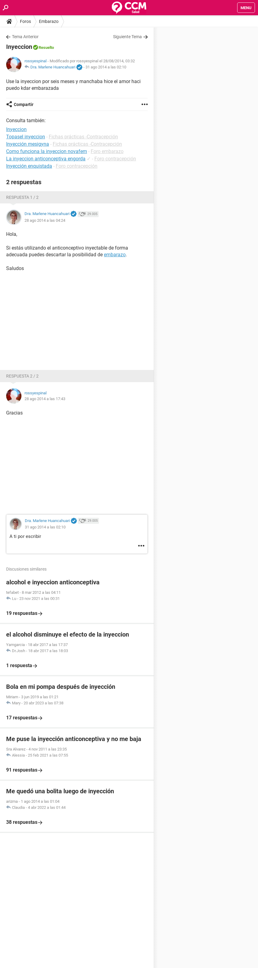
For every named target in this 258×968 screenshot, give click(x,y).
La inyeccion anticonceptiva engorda (45, 159)
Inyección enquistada (29, 166)
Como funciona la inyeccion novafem (46, 151)
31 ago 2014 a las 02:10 (105, 67)
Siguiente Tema (127, 36)
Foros (25, 21)
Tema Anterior (25, 36)
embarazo (115, 255)
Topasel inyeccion (25, 137)
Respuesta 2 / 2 (22, 376)
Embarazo (49, 21)
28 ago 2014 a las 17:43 (45, 398)
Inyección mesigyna (27, 144)
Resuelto (46, 47)
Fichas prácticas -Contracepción (83, 137)
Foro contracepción (115, 159)
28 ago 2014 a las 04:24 (45, 220)
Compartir (23, 104)
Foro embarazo (107, 151)
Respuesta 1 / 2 (22, 197)
